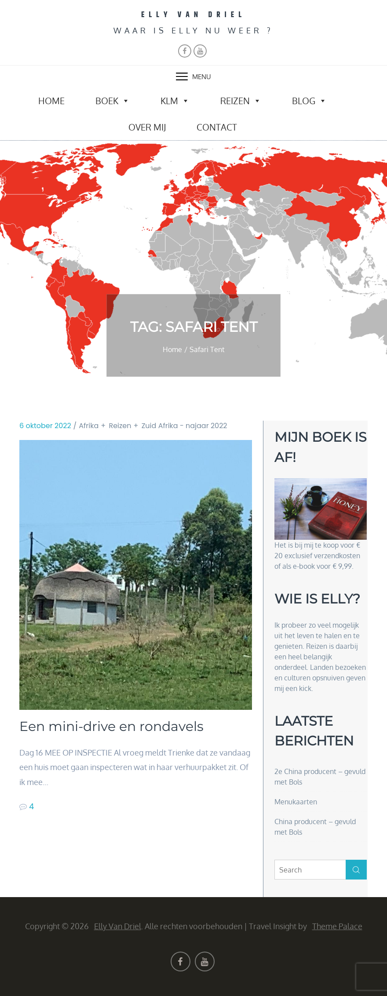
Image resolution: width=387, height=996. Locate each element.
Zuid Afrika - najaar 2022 (184, 426)
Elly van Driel (193, 15)
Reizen (240, 100)
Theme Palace (337, 926)
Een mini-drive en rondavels (111, 726)
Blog (309, 100)
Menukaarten (295, 801)
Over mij (147, 127)
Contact (217, 127)
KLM (175, 100)
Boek (112, 100)
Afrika (89, 426)
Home (51, 100)
